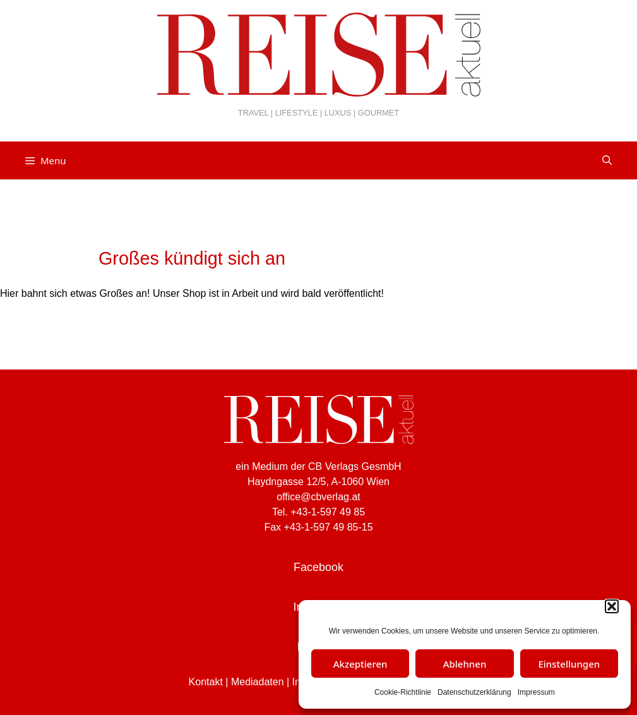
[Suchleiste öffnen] (607, 160)
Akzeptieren (360, 664)
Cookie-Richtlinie (402, 692)
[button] (611, 606)
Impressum (536, 692)
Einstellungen (569, 664)
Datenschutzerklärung (474, 692)
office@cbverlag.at (318, 496)
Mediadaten (257, 681)
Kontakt (206, 681)
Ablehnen (465, 664)
